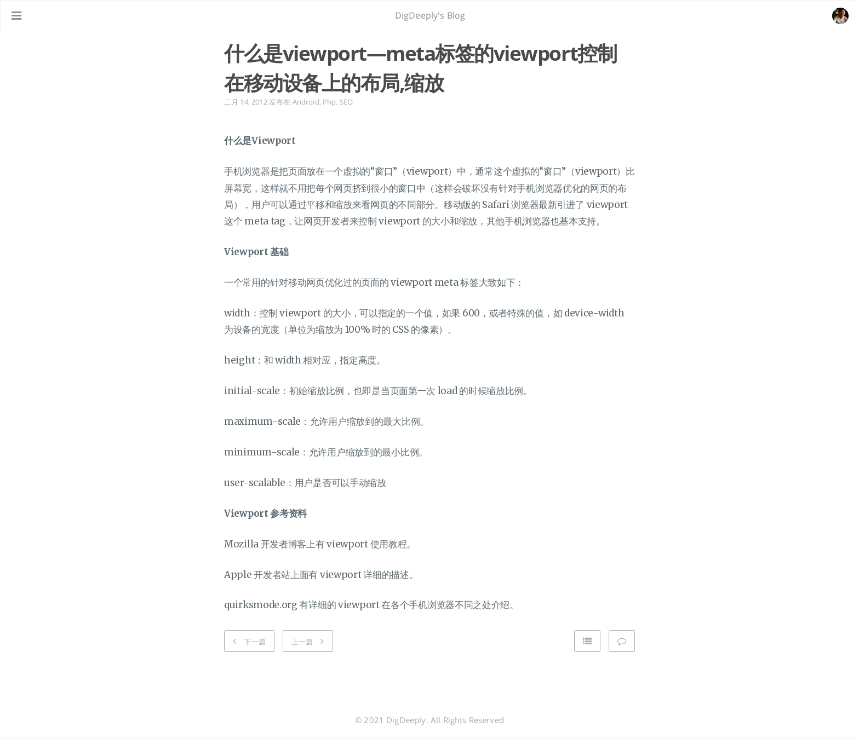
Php (329, 102)
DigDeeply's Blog (430, 15)
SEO (346, 102)
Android (306, 102)
